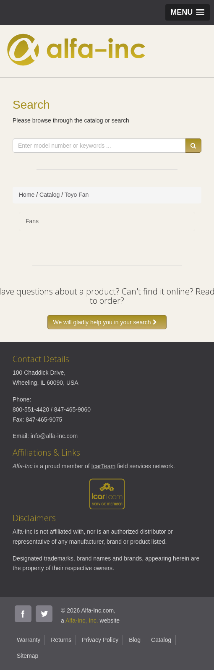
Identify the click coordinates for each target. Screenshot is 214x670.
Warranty (28, 639)
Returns (61, 639)
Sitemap (27, 655)
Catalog (49, 194)
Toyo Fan (77, 194)
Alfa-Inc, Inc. (81, 620)
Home (26, 194)
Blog (135, 639)
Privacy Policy (100, 639)
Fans (32, 221)
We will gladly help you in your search (107, 322)
